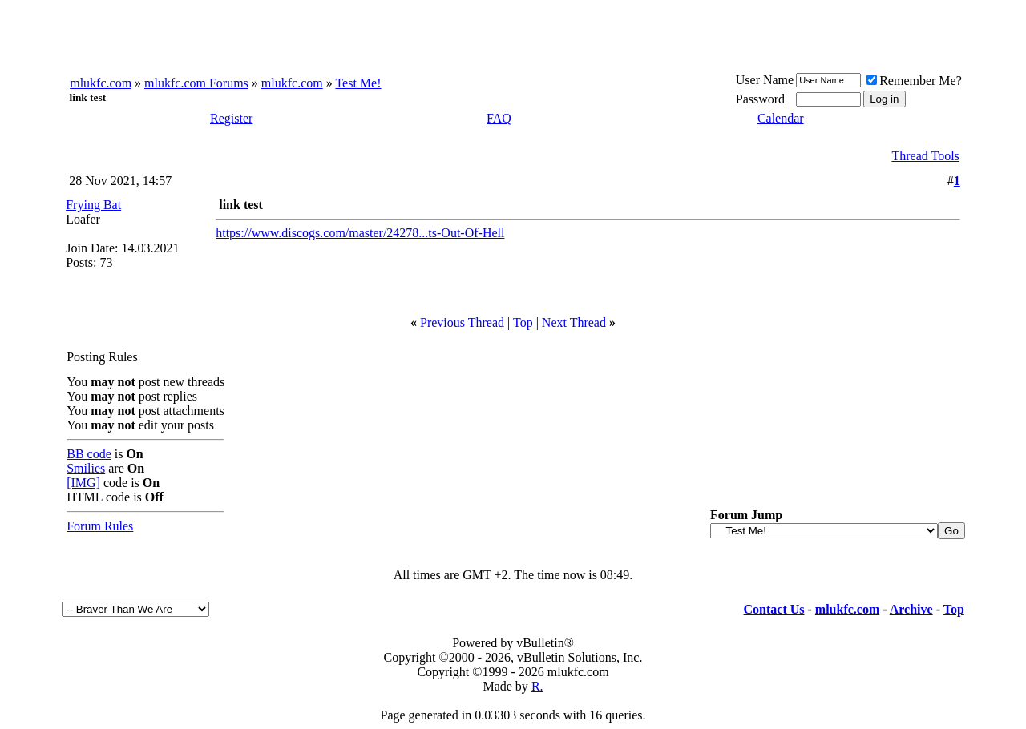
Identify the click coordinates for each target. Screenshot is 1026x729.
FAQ (499, 118)
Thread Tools (925, 156)
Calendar (780, 118)
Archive (911, 609)
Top (523, 322)
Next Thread (574, 322)
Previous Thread (462, 322)
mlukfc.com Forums (196, 83)
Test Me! (358, 83)
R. (537, 686)
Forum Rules (100, 526)
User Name (765, 80)
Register (231, 118)
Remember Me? (914, 80)
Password (760, 99)
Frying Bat (93, 204)
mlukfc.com (100, 83)
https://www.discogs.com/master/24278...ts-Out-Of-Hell (360, 233)
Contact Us (774, 609)
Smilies (86, 468)
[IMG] (83, 482)
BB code (89, 454)
